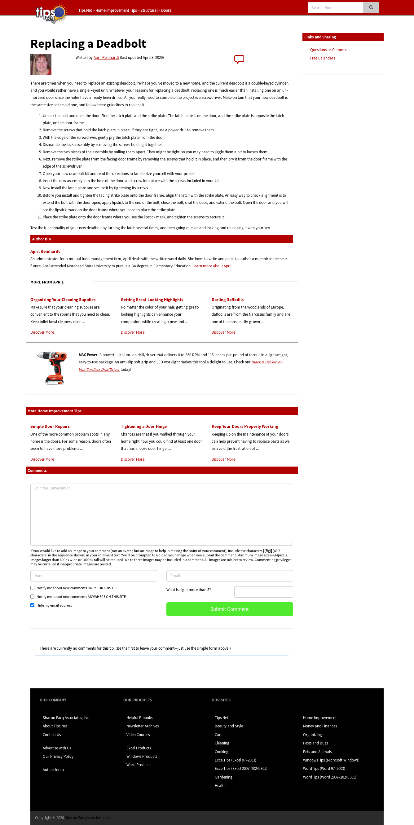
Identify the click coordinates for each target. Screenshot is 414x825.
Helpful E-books (139, 717)
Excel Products (138, 748)
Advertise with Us (57, 748)
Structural (148, 10)
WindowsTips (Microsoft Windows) (331, 760)
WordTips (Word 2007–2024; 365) (329, 777)
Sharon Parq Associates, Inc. (66, 717)
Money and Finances (320, 726)
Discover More (42, 332)
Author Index (53, 769)
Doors (166, 10)
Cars (218, 734)
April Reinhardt (106, 57)
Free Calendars (322, 58)
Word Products (138, 764)
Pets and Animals (317, 751)
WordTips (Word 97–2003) (324, 768)
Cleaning (222, 743)
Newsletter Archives (142, 726)
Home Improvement (320, 717)
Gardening (223, 777)
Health (220, 785)
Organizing (312, 734)
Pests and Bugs (315, 743)
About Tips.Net (55, 726)
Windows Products (141, 756)
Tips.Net (85, 10)
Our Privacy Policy (58, 756)
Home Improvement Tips (116, 10)
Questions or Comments (330, 49)
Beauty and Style (229, 726)
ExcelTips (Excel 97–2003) (235, 760)
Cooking (221, 751)
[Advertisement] (333, 174)
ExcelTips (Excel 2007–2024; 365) (241, 768)
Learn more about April (211, 266)
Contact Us (52, 734)
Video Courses (138, 734)
